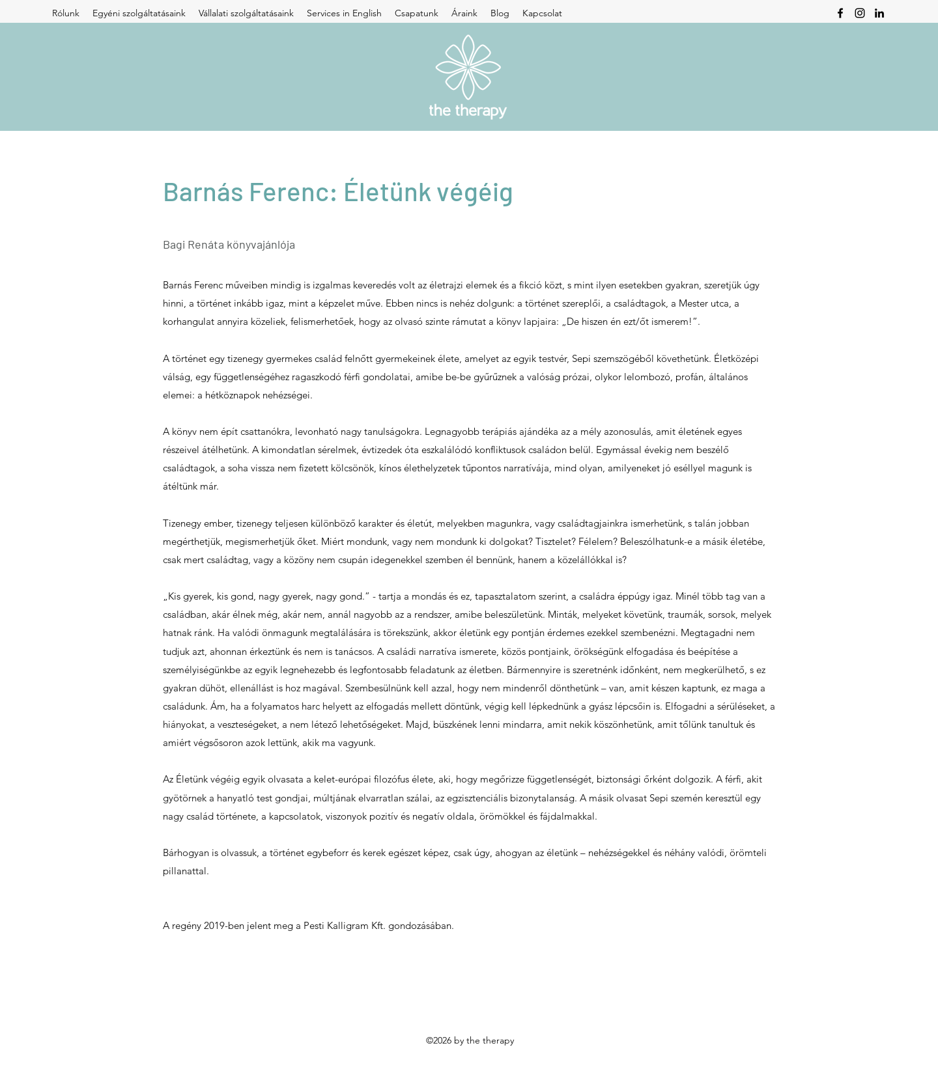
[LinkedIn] (879, 13)
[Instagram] (859, 13)
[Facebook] (840, 13)
